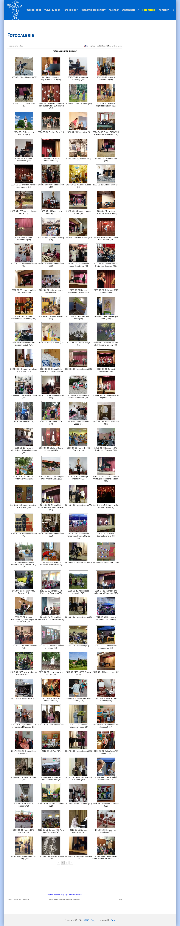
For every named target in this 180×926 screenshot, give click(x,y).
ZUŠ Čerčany (89, 920)
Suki (113, 920)
